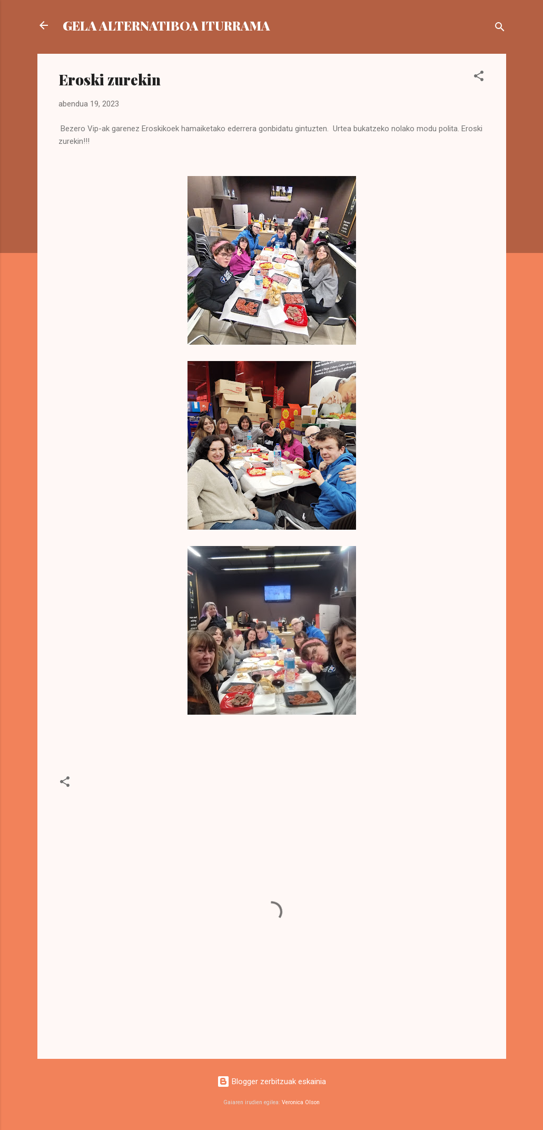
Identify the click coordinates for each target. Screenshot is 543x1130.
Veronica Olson (301, 1102)
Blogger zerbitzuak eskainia (271, 1081)
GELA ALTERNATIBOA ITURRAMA (166, 25)
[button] (478, 78)
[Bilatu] (499, 29)
